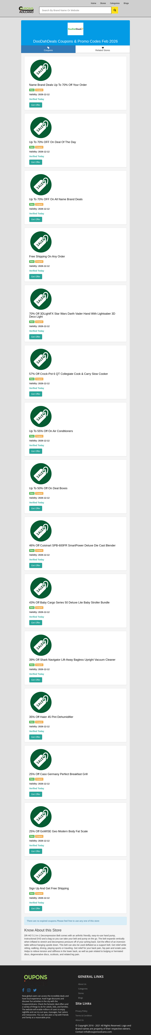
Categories (115, 3)
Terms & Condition (84, 1015)
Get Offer (35, 105)
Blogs (126, 3)
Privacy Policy (81, 1011)
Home (93, 3)
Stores (103, 3)
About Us (82, 984)
